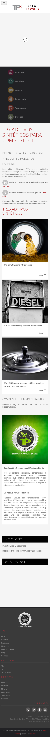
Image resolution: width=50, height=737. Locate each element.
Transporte (20, 108)
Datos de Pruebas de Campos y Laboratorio (22, 551)
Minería (18, 90)
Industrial (19, 72)
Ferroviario (20, 99)
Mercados (5, 646)
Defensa (19, 117)
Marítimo (19, 81)
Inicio (3, 636)
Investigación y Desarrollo (14, 546)
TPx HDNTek (6, 672)
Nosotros (4, 640)
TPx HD (4, 669)
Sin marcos (24, 585)
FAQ (3, 653)
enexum (32, 734)
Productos (5, 643)
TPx (2, 666)
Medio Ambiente (7, 649)
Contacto (4, 656)
